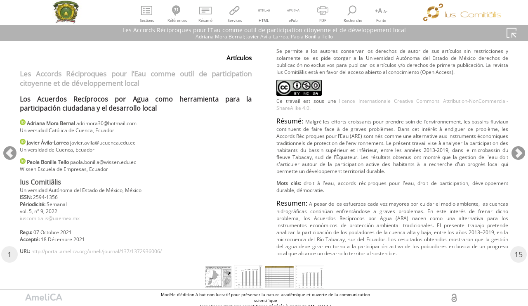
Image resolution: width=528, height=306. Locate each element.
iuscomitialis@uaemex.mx (56, 228)
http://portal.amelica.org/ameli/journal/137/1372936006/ (368, 51)
